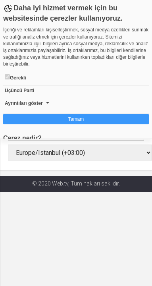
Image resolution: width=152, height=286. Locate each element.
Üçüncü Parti (19, 90)
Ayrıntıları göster (24, 103)
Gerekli (15, 77)
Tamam (76, 119)
